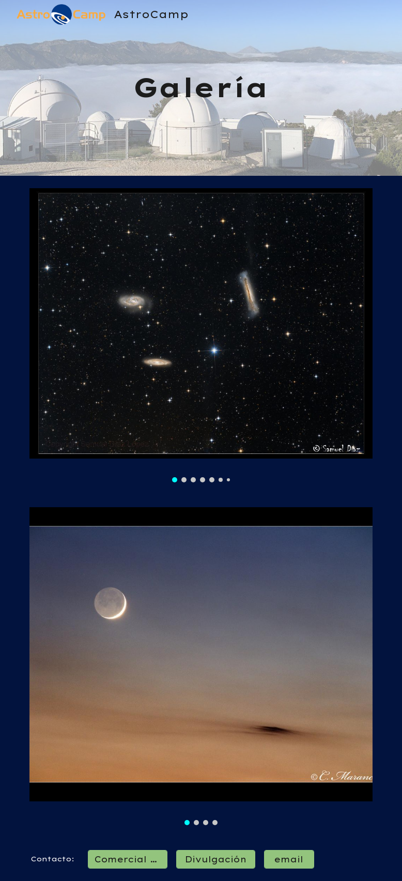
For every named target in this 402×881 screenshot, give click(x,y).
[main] (201, 88)
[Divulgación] (216, 859)
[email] (289, 859)
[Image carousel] (201, 335)
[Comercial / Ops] (127, 859)
